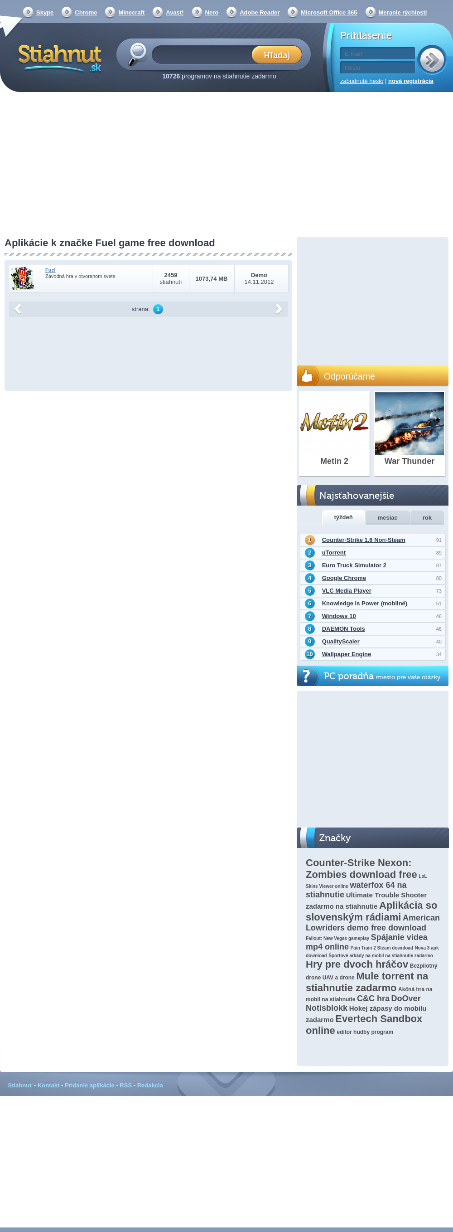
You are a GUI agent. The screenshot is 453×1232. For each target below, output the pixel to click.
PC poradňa (382, 676)
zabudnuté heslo (361, 81)
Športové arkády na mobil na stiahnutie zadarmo (380, 955)
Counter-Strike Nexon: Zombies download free (361, 868)
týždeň (343, 517)
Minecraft (131, 12)
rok (427, 517)
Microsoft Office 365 (329, 12)
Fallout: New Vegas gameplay (337, 938)
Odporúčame (349, 376)
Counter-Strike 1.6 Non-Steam (363, 539)
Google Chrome (344, 578)
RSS (126, 1085)
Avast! (174, 12)
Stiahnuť (20, 1085)
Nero (212, 12)
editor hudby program (365, 1032)
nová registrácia (411, 81)
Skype (44, 12)
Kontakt (48, 1085)
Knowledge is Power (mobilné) (365, 603)
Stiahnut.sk (58, 57)
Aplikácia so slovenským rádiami (371, 911)
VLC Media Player (346, 590)
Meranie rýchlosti (403, 12)
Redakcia (150, 1085)
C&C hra (373, 998)
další (279, 309)
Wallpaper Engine (346, 654)
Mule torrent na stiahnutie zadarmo (367, 981)
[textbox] (204, 54)
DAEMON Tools (343, 628)
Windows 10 (339, 616)
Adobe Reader (260, 12)
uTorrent (334, 552)
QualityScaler (341, 641)
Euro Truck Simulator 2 (354, 565)
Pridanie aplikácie (90, 1085)
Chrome (86, 12)
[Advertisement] (226, 165)
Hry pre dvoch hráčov (357, 964)
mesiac (388, 517)
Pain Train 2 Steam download (382, 947)
